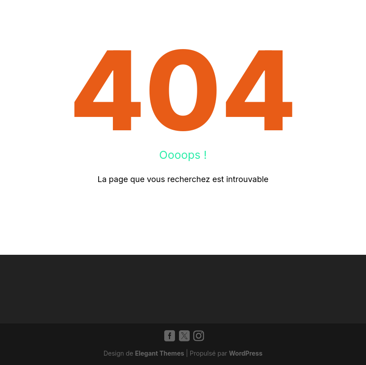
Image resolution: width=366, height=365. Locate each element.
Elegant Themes (159, 353)
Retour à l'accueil (183, 208)
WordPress (245, 353)
